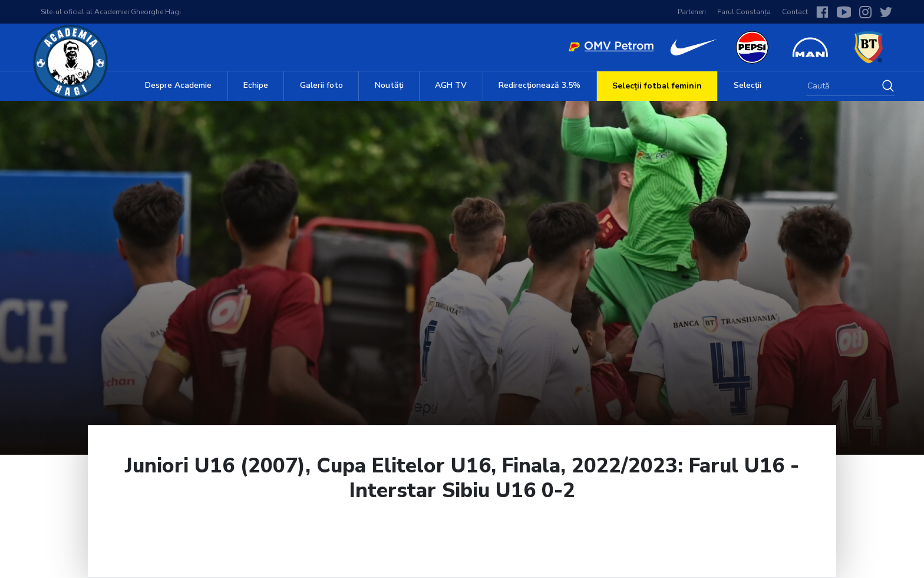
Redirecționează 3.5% (539, 85)
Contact (795, 12)
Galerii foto (321, 85)
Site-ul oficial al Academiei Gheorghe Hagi (111, 12)
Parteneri (692, 12)
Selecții (747, 85)
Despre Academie (178, 85)
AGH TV (451, 85)
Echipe (255, 85)
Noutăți (389, 85)
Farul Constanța (744, 12)
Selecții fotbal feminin (657, 85)
